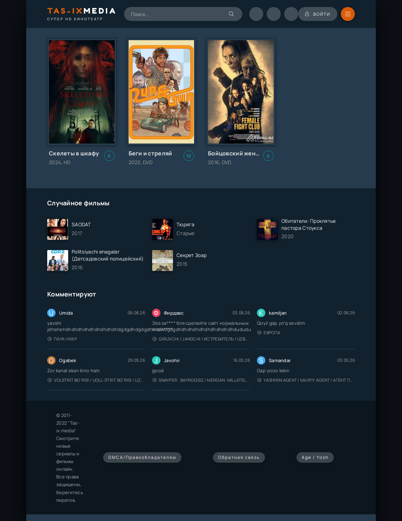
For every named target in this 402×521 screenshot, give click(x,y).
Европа (268, 333)
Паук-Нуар (62, 339)
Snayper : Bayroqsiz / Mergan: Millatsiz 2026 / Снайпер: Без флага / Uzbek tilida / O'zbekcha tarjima (201, 380)
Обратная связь (239, 457)
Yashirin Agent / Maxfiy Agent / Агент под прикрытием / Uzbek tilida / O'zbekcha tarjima (306, 380)
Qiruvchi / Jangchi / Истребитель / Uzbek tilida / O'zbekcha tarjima (201, 339)
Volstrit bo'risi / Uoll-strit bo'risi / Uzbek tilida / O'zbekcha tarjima (96, 380)
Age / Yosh (315, 457)
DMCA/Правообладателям (142, 457)
